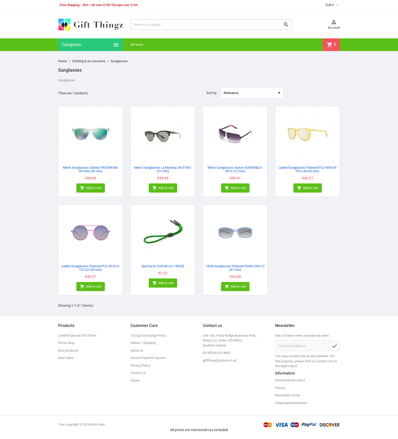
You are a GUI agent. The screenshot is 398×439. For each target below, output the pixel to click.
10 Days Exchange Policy (148, 335)
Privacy (280, 388)
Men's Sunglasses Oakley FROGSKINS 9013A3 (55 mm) (90, 169)
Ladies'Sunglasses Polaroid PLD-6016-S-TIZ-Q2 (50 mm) (90, 268)
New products (68, 350)
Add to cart (90, 188)
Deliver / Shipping (143, 343)
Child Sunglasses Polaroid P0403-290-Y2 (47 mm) (235, 268)
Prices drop (66, 343)
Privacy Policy (140, 365)
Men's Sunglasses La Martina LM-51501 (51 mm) (162, 169)
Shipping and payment (291, 403)
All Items (136, 44)
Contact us (138, 373)
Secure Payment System (148, 358)
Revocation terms (287, 395)
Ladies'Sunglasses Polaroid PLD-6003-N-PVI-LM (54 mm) (307, 169)
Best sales (65, 358)
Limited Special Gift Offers (77, 335)
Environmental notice (290, 380)
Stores (135, 380)
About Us (136, 350)
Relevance (253, 93)
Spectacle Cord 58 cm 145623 (162, 266)
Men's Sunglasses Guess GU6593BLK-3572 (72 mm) (235, 169)
